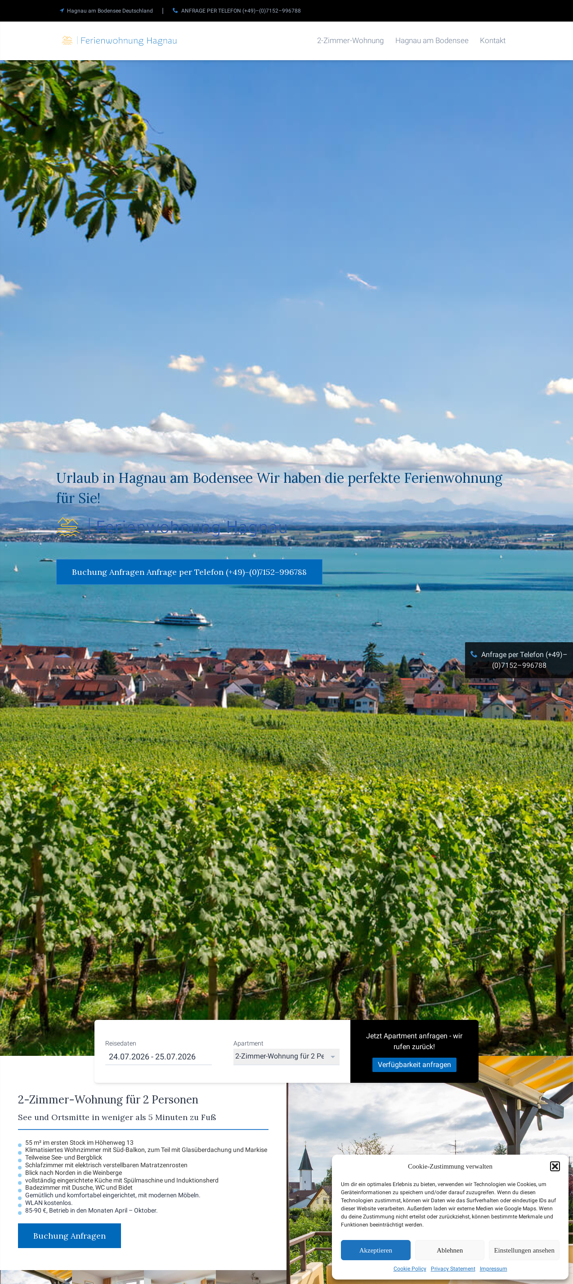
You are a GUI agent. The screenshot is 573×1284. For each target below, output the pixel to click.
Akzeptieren (375, 1250)
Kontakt (493, 40)
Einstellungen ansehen (524, 1250)
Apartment (248, 1043)
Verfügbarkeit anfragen (414, 1064)
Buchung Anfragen (69, 1236)
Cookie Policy (410, 1269)
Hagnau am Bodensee (432, 40)
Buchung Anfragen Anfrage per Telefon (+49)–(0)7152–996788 (189, 572)
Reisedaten (120, 1043)
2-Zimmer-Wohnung (350, 40)
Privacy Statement (453, 1269)
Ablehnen (450, 1250)
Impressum (493, 1269)
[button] (555, 1166)
